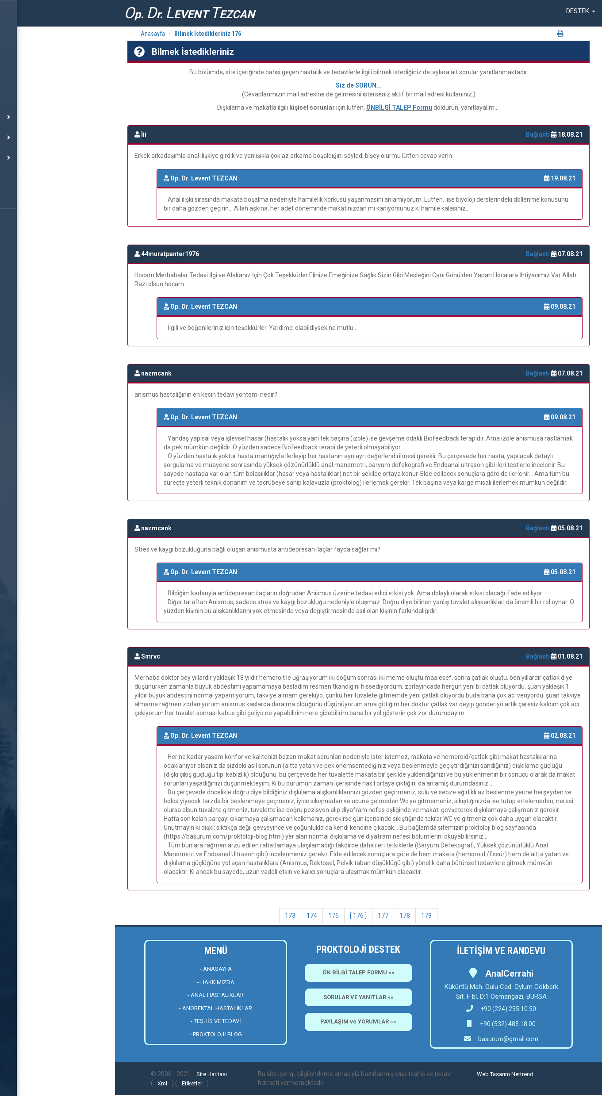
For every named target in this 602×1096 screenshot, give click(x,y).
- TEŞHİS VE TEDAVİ (216, 1021)
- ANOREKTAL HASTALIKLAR (215, 1008)
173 (290, 915)
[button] (581, 11)
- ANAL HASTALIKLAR (216, 995)
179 (426, 915)
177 (383, 915)
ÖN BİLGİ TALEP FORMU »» (358, 972)
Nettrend (522, 1074)
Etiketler (192, 1083)
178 (404, 915)
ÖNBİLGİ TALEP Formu (399, 107)
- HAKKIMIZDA (215, 982)
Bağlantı (538, 134)
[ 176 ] (358, 915)
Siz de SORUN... (359, 85)
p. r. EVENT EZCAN (189, 13)
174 (312, 915)
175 (333, 915)
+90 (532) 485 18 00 (507, 1023)
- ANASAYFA (216, 969)
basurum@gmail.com (508, 1038)
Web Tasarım (493, 1074)
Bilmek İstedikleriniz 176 (207, 33)
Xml (162, 1083)
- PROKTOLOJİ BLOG (216, 1034)
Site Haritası (211, 1074)
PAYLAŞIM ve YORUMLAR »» (358, 1021)
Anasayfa (153, 33)
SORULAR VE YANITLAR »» (358, 997)
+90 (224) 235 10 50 (501, 1008)
